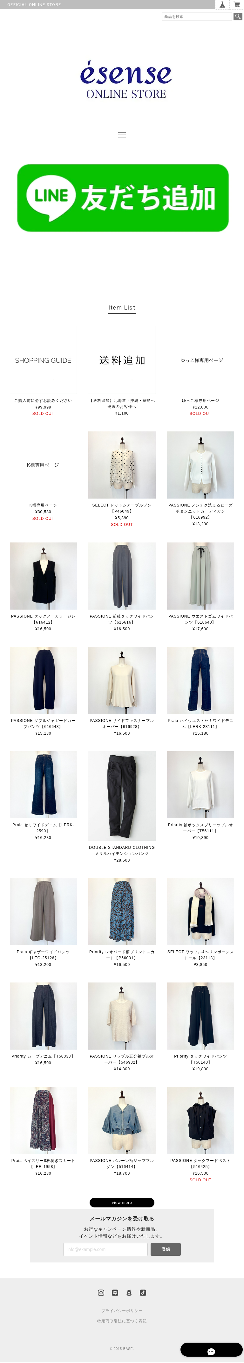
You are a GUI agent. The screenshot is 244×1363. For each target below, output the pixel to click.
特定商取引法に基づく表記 (122, 1321)
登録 (166, 1250)
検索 (238, 16)
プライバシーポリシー (122, 1311)
